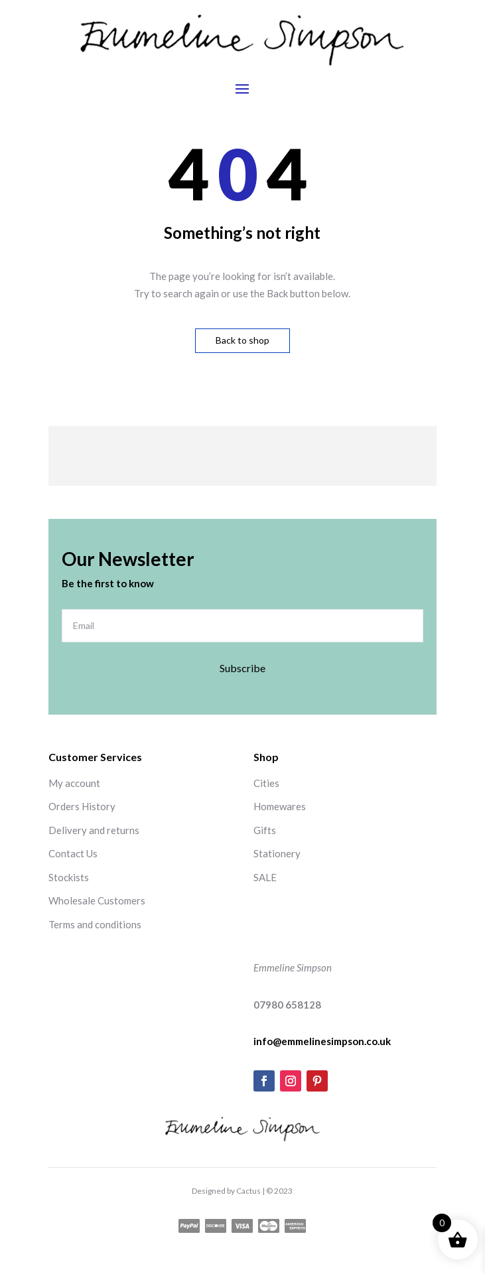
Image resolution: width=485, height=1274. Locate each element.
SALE (265, 877)
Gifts (264, 830)
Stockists (68, 877)
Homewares (279, 806)
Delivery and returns (93, 830)
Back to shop (242, 340)
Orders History (81, 806)
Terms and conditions (94, 924)
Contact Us (73, 853)
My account (74, 783)
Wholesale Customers (96, 900)
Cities (266, 783)
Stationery (277, 853)
